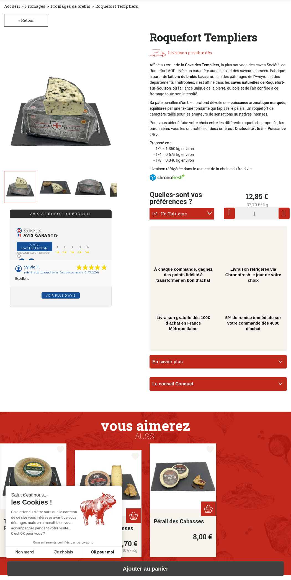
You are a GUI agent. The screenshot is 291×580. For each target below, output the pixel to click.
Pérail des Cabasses (179, 521)
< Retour (26, 20)
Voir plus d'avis (61, 295)
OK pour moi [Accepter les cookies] (102, 552)
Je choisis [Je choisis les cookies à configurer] (63, 552)
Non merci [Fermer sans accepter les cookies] (24, 552)
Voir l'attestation (34, 246)
